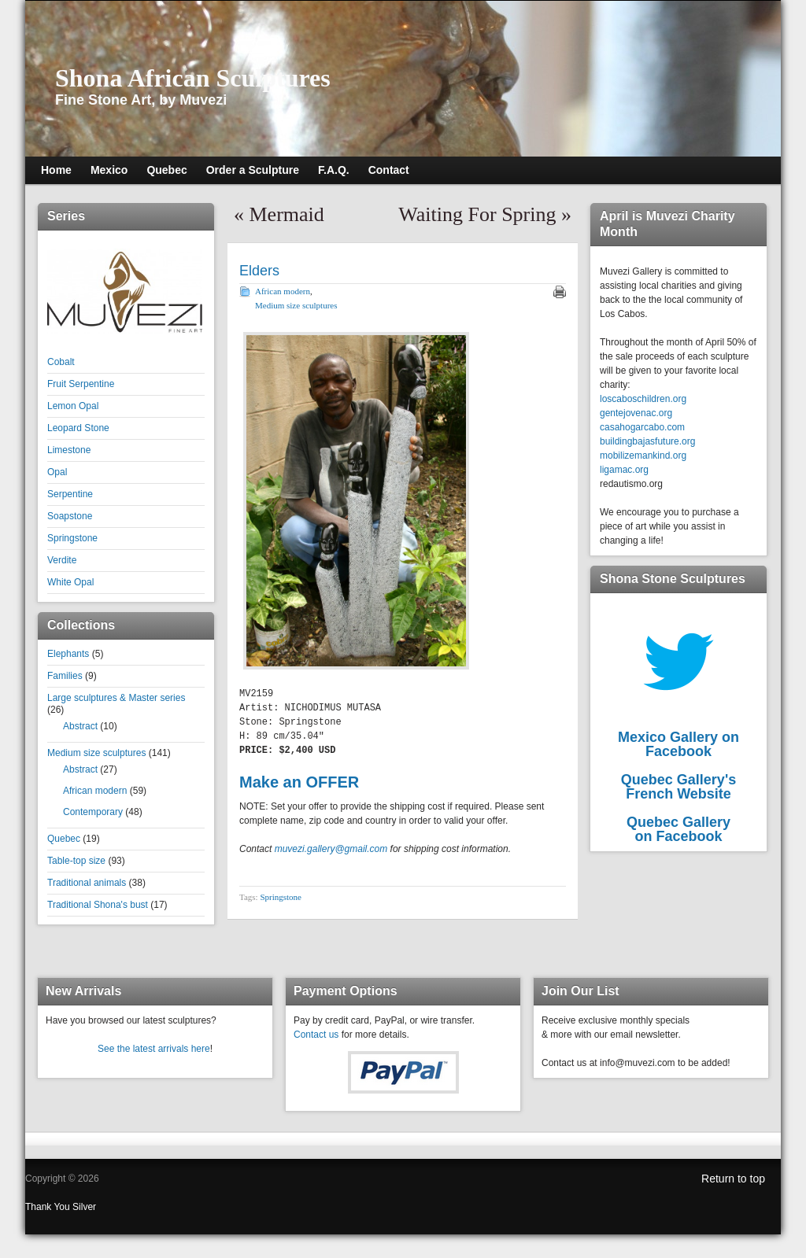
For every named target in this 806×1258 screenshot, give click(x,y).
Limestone (69, 450)
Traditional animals (86, 882)
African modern (95, 790)
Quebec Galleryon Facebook (678, 829)
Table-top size (76, 860)
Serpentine (70, 494)
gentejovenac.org (636, 413)
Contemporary (93, 811)
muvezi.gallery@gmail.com (331, 848)
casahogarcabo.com (642, 427)
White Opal (70, 582)
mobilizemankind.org (643, 455)
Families (65, 675)
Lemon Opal (72, 405)
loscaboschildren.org (643, 398)
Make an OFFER (299, 782)
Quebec (63, 838)
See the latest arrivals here (154, 1048)
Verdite (61, 560)
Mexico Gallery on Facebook (678, 744)
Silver (84, 1206)
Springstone (72, 538)
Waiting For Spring (477, 214)
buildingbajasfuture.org (647, 441)
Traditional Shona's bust (97, 904)
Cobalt (61, 361)
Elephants (68, 653)
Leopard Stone (78, 427)
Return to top (733, 1178)
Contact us (316, 1034)
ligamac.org (624, 469)
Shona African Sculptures (193, 78)
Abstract (80, 726)
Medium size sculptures (96, 752)
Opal (57, 472)
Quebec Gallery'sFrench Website (678, 787)
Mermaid (287, 214)
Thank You (48, 1206)
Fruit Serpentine (80, 383)
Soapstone (69, 516)
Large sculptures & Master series (116, 697)
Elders (259, 271)
